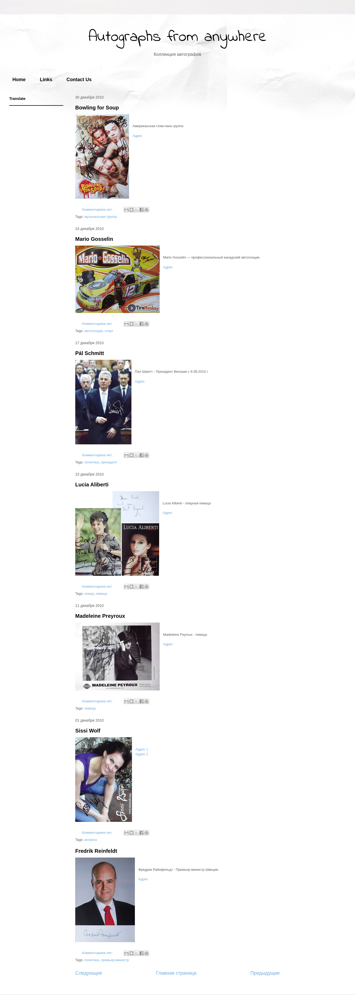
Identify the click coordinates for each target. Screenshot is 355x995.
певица (101, 594)
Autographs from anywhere (177, 37)
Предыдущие (265, 973)
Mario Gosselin (94, 239)
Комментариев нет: (98, 209)
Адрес (137, 136)
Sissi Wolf (87, 731)
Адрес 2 (141, 754)
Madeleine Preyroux (100, 616)
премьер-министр (115, 960)
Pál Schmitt (89, 353)
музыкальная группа (100, 217)
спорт (109, 331)
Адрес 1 (141, 749)
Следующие (88, 973)
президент (109, 462)
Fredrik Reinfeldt (96, 851)
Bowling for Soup (97, 107)
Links (46, 79)
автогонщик (93, 331)
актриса (90, 840)
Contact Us (79, 79)
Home (19, 79)
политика (91, 462)
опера (89, 594)
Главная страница (176, 973)
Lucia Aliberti (91, 484)
